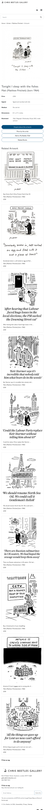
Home (3, 23)
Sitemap (30, 804)
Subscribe (38, 793)
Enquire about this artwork (22, 127)
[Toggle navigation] (41, 10)
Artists (9, 23)
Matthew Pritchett (17, 23)
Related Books (22, 140)
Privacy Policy (31, 798)
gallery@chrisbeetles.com (9, 778)
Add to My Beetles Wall (22, 135)
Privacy (25, 804)
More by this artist (22, 131)
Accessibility (19, 804)
